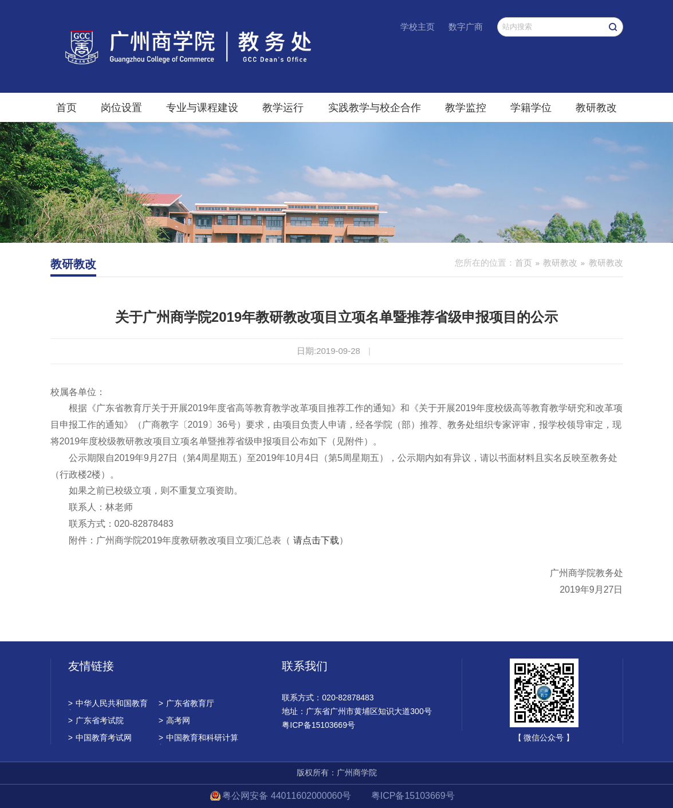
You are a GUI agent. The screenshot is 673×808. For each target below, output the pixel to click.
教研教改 (596, 107)
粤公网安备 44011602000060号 (287, 796)
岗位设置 (121, 107)
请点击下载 (316, 540)
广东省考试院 (96, 720)
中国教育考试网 (100, 737)
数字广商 (465, 26)
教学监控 (465, 107)
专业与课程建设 (202, 107)
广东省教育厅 (186, 703)
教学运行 (283, 107)
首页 (66, 107)
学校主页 (417, 26)
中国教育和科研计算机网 (198, 738)
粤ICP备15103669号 (413, 796)
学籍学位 (531, 107)
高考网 (174, 720)
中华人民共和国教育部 (108, 704)
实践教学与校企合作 (374, 107)
